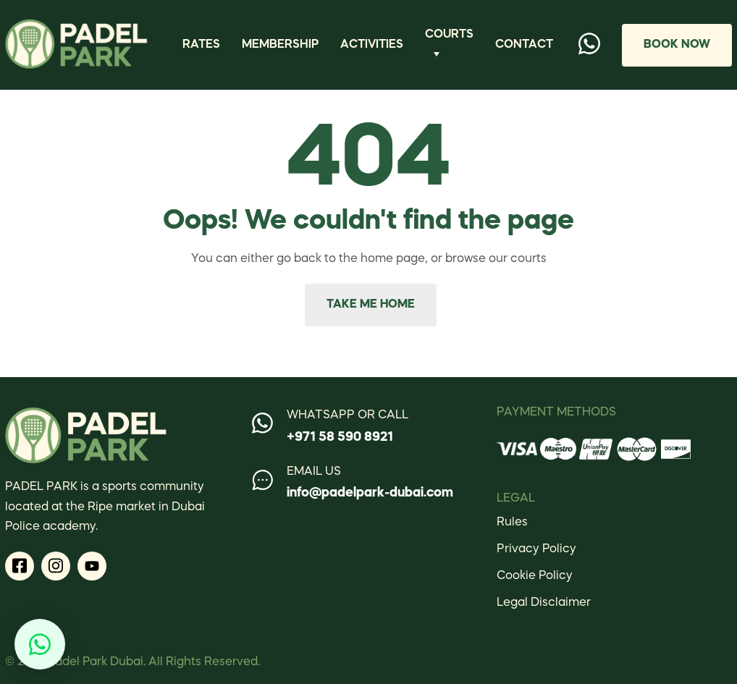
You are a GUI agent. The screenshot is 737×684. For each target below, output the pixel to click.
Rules (512, 522)
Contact (524, 45)
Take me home (371, 305)
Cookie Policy (535, 576)
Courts (449, 35)
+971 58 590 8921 (340, 437)
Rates (201, 45)
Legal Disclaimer (544, 603)
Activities (371, 45)
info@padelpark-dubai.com (370, 492)
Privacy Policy (536, 549)
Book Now (677, 45)
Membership (280, 45)
